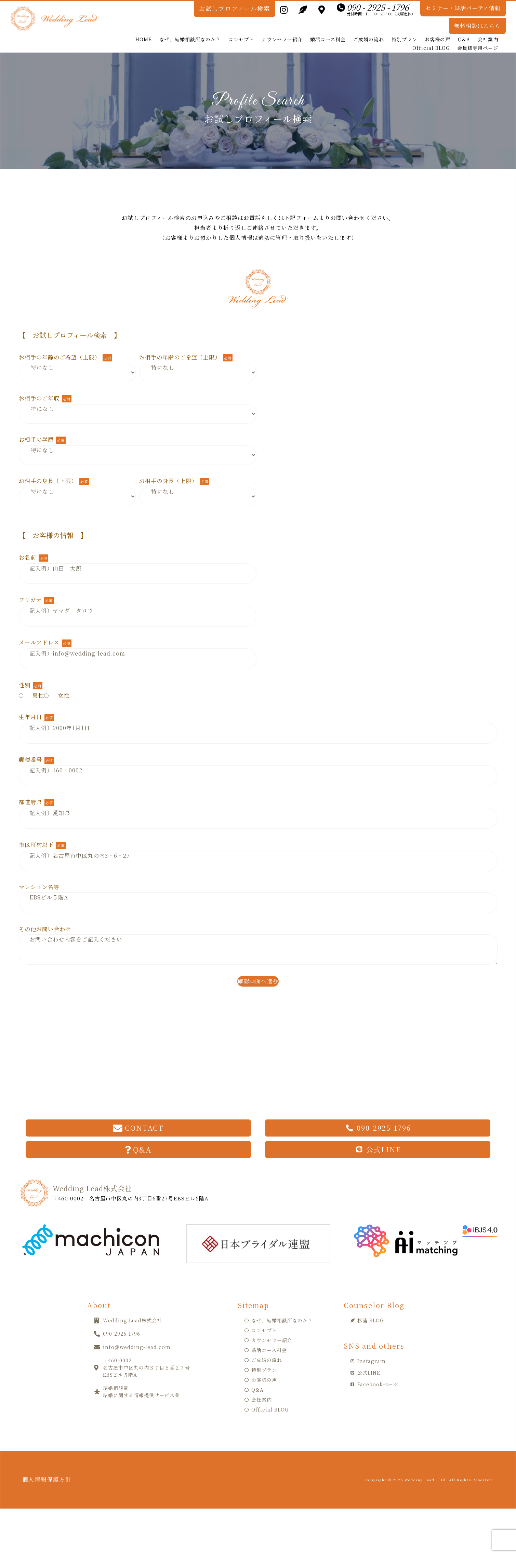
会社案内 (488, 28)
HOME (143, 28)
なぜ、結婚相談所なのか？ (190, 28)
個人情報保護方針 (53, 1468)
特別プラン (404, 28)
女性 (56, 685)
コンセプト (241, 28)
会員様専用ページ (477, 36)
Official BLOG (431, 36)
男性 (31, 685)
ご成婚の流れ (368, 28)
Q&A (464, 28)
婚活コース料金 (328, 28)
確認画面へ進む (258, 970)
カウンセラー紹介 (282, 28)
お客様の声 (437, 28)
